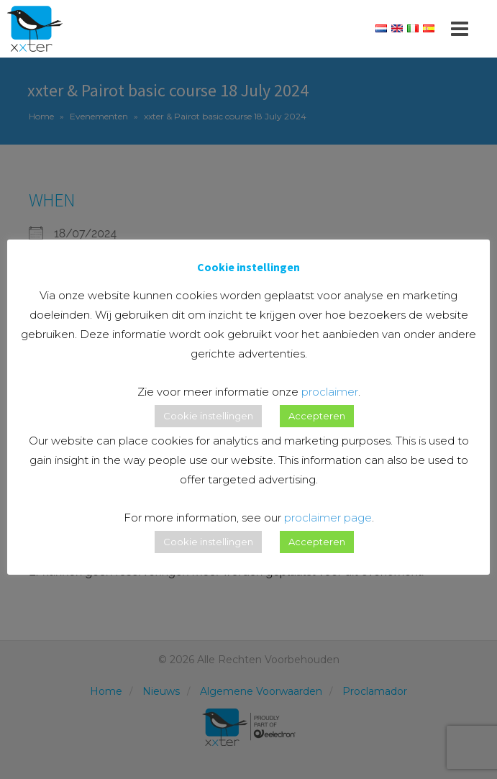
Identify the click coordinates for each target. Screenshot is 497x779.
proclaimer (329, 391)
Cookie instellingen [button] (208, 416)
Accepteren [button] (316, 416)
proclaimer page (328, 517)
